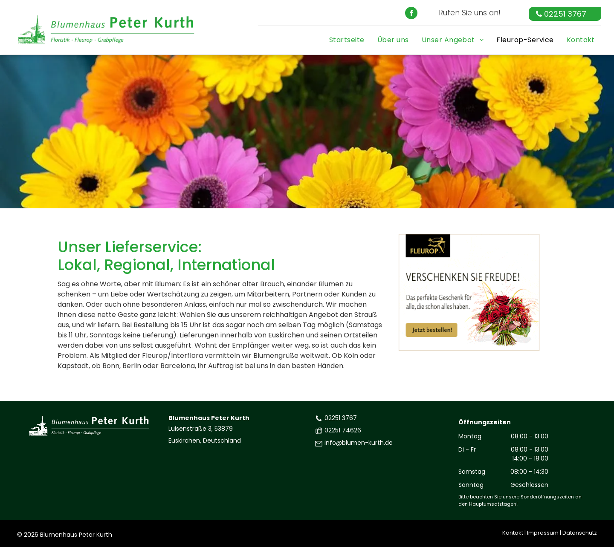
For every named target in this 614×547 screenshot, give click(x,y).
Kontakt (512, 533)
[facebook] (411, 14)
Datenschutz (579, 533)
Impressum (543, 533)
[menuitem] (347, 37)
